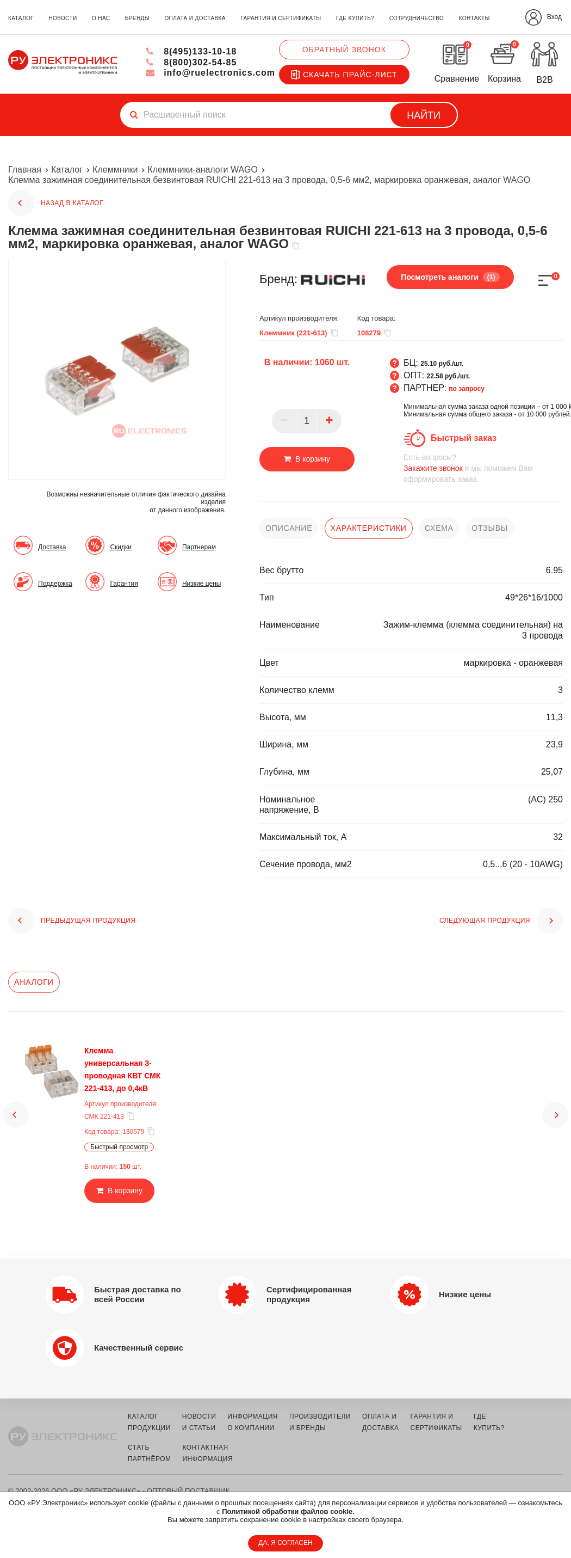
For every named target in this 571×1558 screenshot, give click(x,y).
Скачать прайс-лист (344, 74)
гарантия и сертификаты (280, 18)
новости (62, 18)
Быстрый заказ (463, 438)
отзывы (489, 528)
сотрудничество (416, 18)
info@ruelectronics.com (210, 72)
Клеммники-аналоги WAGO (202, 169)
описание (288, 528)
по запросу (467, 388)
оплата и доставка (194, 18)
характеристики (369, 528)
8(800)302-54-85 (191, 62)
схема (439, 528)
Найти (423, 115)
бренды (137, 18)
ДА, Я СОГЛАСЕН (285, 1543)
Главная (24, 169)
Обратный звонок (344, 49)
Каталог (67, 169)
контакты (474, 18)
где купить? (355, 18)
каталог (21, 18)
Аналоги (34, 982)
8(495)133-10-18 (191, 51)
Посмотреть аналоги (450, 277)
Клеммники (115, 169)
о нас (101, 18)
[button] (16, 1110)
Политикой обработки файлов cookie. (288, 1511)
